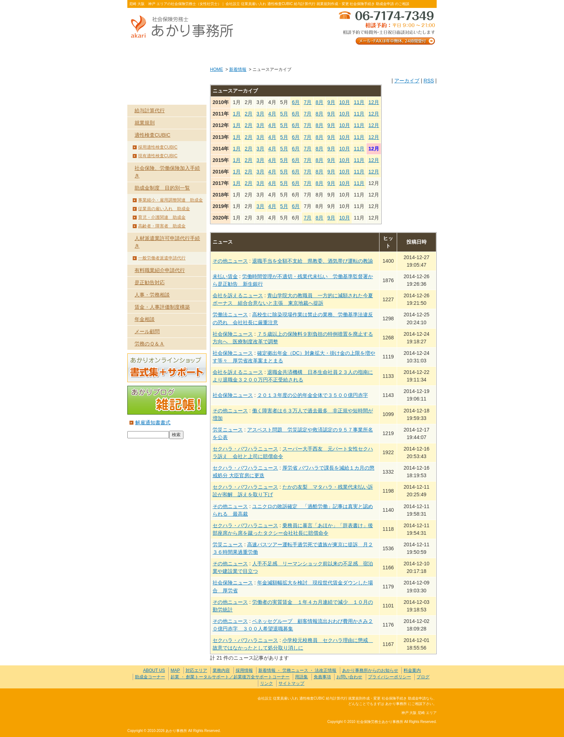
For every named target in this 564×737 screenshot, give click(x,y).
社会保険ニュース (233, 334)
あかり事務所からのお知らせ (370, 670)
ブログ (423, 676)
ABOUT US (158, 54)
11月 (359, 102)
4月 (272, 114)
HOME (216, 69)
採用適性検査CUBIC (157, 147)
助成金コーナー (150, 676)
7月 (307, 102)
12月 (373, 102)
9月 (331, 102)
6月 (296, 102)
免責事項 (322, 676)
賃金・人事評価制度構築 (162, 307)
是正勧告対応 (150, 282)
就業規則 (145, 123)
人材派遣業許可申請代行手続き (167, 242)
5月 (284, 114)
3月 (260, 114)
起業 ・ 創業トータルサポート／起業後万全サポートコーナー (230, 676)
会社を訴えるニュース (238, 295)
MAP (175, 670)
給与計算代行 (150, 110)
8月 (319, 102)
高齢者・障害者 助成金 (162, 226)
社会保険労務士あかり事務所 (157, 703)
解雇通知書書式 (152, 422)
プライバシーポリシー (389, 676)
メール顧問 (147, 331)
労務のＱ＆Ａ (149, 344)
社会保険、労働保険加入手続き (167, 171)
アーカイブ (406, 80)
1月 (237, 114)
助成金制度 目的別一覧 (162, 188)
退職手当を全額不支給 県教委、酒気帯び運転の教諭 (312, 261)
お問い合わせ (344, 54)
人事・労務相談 (152, 295)
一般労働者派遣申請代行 (162, 258)
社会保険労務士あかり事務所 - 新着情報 (184, 27)
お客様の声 (282, 54)
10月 (344, 102)
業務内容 (220, 54)
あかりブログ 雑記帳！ (166, 400)
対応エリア (196, 670)
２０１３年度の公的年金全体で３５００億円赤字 (312, 395)
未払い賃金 (225, 276)
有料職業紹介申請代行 (160, 270)
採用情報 (244, 670)
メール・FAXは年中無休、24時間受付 (386, 27)
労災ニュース (228, 430)
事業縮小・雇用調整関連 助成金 (170, 200)
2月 (249, 114)
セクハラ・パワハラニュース (245, 449)
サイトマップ (291, 683)
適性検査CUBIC (152, 135)
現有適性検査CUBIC (157, 155)
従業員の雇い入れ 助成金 (164, 208)
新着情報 (237, 69)
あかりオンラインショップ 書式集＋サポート (166, 367)
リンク (266, 683)
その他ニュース (230, 261)
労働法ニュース (230, 314)
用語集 (301, 676)
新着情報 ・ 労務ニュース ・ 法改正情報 (297, 670)
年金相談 (145, 319)
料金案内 (406, 54)
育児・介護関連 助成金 (162, 217)
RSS (428, 80)
